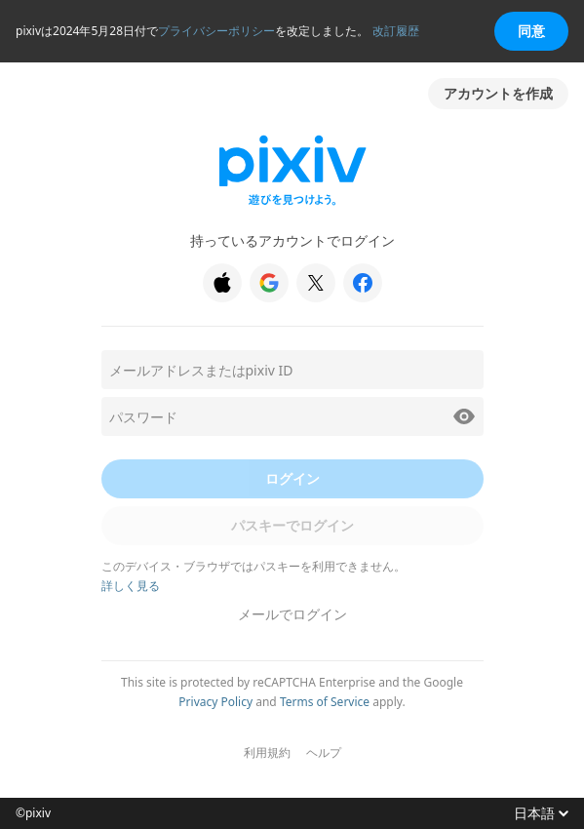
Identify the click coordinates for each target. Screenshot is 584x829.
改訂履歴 (395, 30)
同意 (531, 30)
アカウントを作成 (498, 93)
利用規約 (267, 753)
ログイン (292, 478)
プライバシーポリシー (216, 30)
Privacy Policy (215, 701)
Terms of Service (325, 701)
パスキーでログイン (292, 525)
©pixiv (33, 813)
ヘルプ (323, 753)
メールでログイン (292, 614)
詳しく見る (130, 585)
